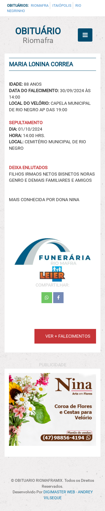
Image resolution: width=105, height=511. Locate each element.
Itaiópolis (61, 5)
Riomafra (39, 5)
